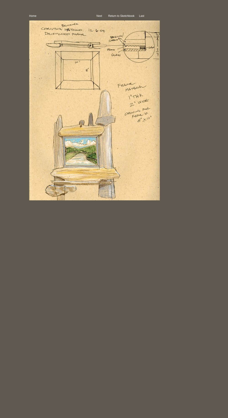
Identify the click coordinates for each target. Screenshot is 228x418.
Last (142, 16)
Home (32, 16)
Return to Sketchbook (121, 16)
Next (99, 16)
